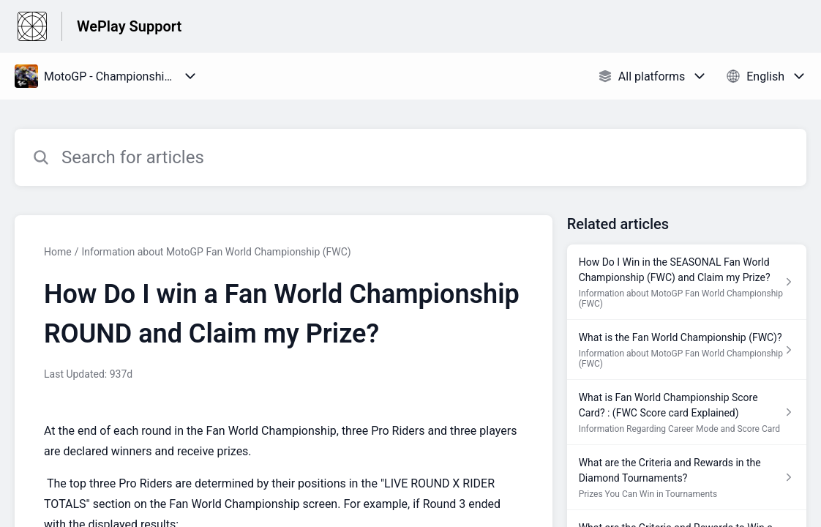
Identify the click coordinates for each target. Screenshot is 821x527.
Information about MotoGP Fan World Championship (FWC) (215, 252)
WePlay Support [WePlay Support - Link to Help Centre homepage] (129, 26)
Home (58, 252)
